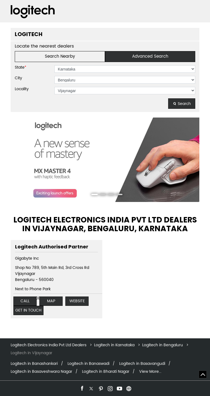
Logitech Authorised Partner (51, 246)
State (20, 67)
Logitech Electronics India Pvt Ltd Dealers (49, 345)
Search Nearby (60, 56)
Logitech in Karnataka (114, 345)
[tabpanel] (105, 160)
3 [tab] (109, 195)
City (18, 78)
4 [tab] (117, 195)
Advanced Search (150, 56)
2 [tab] (101, 195)
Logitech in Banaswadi (88, 364)
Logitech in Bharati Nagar (105, 371)
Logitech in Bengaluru (162, 345)
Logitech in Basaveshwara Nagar (41, 371)
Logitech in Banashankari (34, 364)
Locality (22, 89)
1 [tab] (92, 195)
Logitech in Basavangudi (142, 364)
